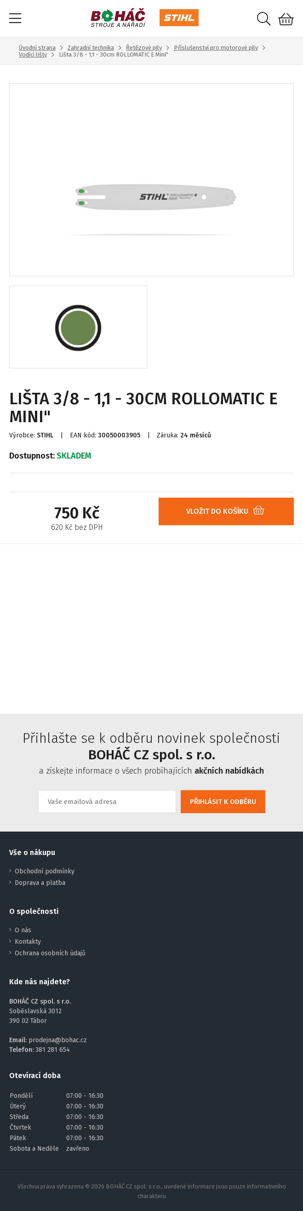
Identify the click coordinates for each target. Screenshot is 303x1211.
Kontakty (28, 942)
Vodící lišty (33, 54)
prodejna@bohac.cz (58, 1040)
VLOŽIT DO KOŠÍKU (228, 511)
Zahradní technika (91, 47)
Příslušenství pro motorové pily (216, 47)
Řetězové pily (144, 47)
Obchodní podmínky (44, 871)
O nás (23, 930)
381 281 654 (52, 1050)
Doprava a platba (40, 883)
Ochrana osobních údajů (50, 953)
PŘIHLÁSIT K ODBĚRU (223, 802)
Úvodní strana (37, 47)
